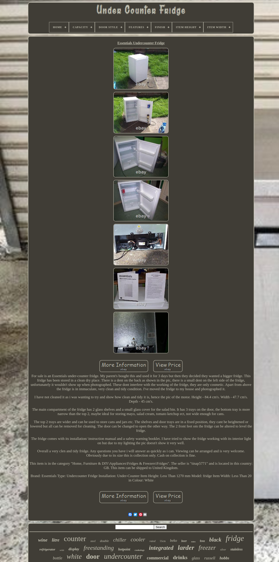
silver (223, 549)
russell (209, 558)
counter (75, 539)
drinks (180, 557)
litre (56, 540)
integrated (161, 548)
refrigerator (47, 549)
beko (173, 540)
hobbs (224, 558)
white (74, 556)
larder (186, 547)
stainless (236, 549)
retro (193, 541)
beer (184, 541)
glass (196, 558)
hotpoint (124, 549)
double (104, 541)
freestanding (98, 547)
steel (93, 541)
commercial (158, 557)
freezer (207, 547)
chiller (119, 540)
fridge (235, 538)
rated (152, 541)
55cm (163, 541)
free (202, 541)
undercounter (123, 556)
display (73, 549)
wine (43, 540)
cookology (140, 550)
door (93, 556)
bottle (57, 558)
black (215, 540)
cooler (138, 539)
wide (62, 550)
